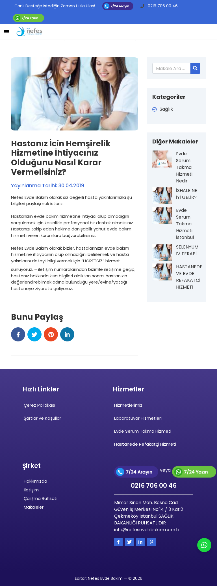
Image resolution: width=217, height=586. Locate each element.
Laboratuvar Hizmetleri (138, 418)
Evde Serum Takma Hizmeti (142, 431)
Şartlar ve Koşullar (42, 418)
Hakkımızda (35, 481)
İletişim (31, 490)
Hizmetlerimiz (128, 405)
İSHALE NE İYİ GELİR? (186, 194)
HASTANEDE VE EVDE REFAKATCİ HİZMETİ (188, 276)
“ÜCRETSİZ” (92, 261)
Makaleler (34, 507)
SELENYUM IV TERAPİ (187, 250)
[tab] (74, 299)
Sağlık (166, 109)
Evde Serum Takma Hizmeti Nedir (184, 167)
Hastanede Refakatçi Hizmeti (145, 444)
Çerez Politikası (39, 405)
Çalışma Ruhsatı (40, 498)
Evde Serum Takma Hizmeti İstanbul (185, 224)
